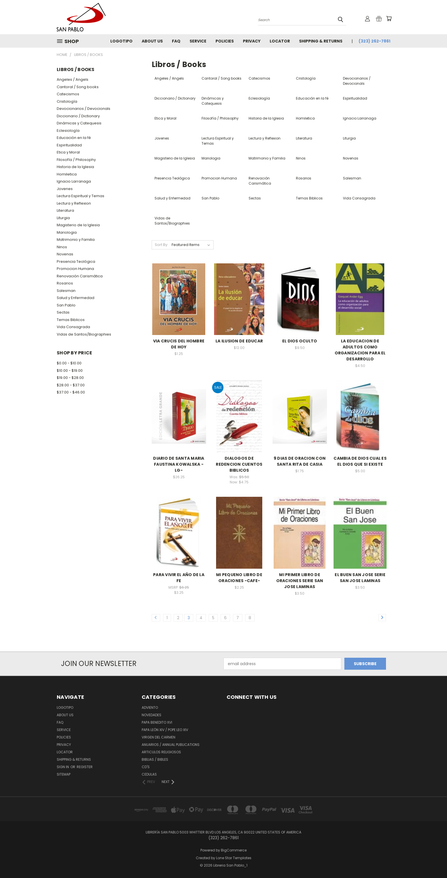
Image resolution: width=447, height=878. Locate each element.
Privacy (252, 41)
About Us (152, 41)
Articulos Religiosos (161, 752)
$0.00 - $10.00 (69, 363)
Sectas (63, 312)
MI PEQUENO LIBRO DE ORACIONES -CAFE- (239, 578)
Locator (280, 41)
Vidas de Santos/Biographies (84, 334)
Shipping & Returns (320, 41)
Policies (225, 41)
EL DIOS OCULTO (299, 341)
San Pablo (66, 305)
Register (85, 766)
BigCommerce (234, 850)
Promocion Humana (75, 268)
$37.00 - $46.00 (71, 392)
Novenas (65, 254)
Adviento (150, 707)
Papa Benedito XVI (157, 722)
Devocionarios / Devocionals (83, 108)
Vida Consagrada (73, 327)
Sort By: (161, 244)
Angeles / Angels (72, 79)
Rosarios (65, 283)
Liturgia (63, 218)
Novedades (151, 715)
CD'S (146, 766)
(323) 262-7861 (374, 41)
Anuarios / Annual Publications (171, 744)
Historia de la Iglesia (75, 166)
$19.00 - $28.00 (70, 377)
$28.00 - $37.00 (71, 385)
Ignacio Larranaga (74, 181)
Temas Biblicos (71, 319)
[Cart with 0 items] (389, 18)
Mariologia (67, 232)
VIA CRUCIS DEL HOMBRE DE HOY (178, 344)
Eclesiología (68, 130)
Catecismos (68, 94)
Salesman (66, 290)
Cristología (67, 101)
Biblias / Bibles (155, 759)
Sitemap (63, 774)
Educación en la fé (74, 137)
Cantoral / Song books (78, 87)
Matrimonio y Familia (76, 239)
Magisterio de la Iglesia (78, 225)
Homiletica (67, 174)
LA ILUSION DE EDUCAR (239, 341)
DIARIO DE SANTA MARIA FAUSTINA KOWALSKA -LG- (178, 464)
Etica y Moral (68, 152)
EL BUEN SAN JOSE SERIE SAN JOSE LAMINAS (360, 578)
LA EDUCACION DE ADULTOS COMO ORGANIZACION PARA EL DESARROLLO (360, 350)
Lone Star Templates (233, 857)
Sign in (63, 766)
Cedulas (149, 774)
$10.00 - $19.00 (70, 370)
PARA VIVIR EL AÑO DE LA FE (178, 578)
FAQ (176, 41)
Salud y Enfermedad (75, 297)
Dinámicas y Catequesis (79, 123)
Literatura (65, 210)
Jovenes (65, 188)
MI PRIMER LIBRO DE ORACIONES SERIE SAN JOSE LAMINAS (299, 581)
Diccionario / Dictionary (78, 116)
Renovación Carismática (80, 276)
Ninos (62, 247)
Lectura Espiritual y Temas (80, 196)
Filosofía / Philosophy (76, 159)
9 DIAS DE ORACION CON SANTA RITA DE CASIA (300, 461)
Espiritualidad (69, 145)
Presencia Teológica (76, 261)
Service (198, 41)
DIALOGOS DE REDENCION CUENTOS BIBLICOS (239, 464)
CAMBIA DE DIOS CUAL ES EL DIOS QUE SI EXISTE (360, 461)
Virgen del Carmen (158, 737)
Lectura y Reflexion (74, 203)
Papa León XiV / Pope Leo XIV (165, 729)
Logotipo (121, 41)
